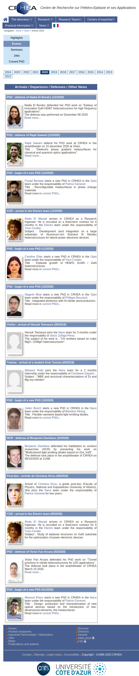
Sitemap (39, 654)
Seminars (17, 49)
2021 (35, 72)
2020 (45, 72)
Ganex (12, 628)
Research (45, 19)
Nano (61, 332)
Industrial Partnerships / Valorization (30, 634)
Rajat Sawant (33, 143)
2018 (63, 72)
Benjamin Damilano (37, 446)
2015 (91, 72)
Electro (48, 225)
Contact (27, 654)
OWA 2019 (84, 638)
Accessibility (71, 654)
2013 (109, 72)
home (18, 30)
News (44, 25)
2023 (17, 72)
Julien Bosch (33, 408)
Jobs (17, 55)
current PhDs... (51, 193)
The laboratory (21, 19)
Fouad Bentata (34, 180)
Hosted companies (20, 631)
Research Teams (70, 19)
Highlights (16, 37)
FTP (80, 641)
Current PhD (16, 61)
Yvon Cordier (33, 228)
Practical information (19, 25)
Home (5, 19)
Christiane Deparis (82, 373)
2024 (8, 72)
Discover (83, 628)
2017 (72, 72)
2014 (100, 72)
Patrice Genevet (75, 183)
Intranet (82, 634)
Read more (31, 117)
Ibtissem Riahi (34, 370)
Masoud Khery (34, 597)
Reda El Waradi (36, 218)
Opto (93, 180)
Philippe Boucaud (76, 297)
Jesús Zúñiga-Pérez (62, 335)
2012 (8, 76)
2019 (54, 72)
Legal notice (54, 654)
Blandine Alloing (75, 411)
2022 (26, 72)
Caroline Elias (33, 256)
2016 (81, 72)
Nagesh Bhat (33, 294)
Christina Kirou (47, 484)
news (26, 30)
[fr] (56, 26)
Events (16, 43)
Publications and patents (23, 644)
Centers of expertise (100, 19)
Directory (83, 631)
